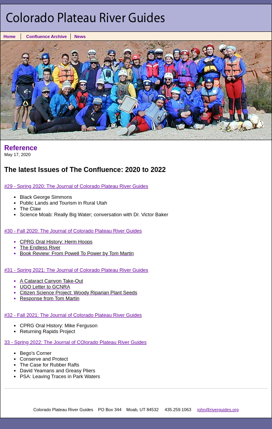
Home (9, 36)
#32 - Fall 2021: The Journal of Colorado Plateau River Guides (73, 315)
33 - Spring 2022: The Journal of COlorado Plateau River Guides (75, 342)
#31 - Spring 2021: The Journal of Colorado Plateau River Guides (136, 284)
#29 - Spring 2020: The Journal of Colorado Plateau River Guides (76, 186)
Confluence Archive (46, 36)
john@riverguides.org (218, 409)
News (79, 36)
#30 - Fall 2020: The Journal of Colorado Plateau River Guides (136, 242)
